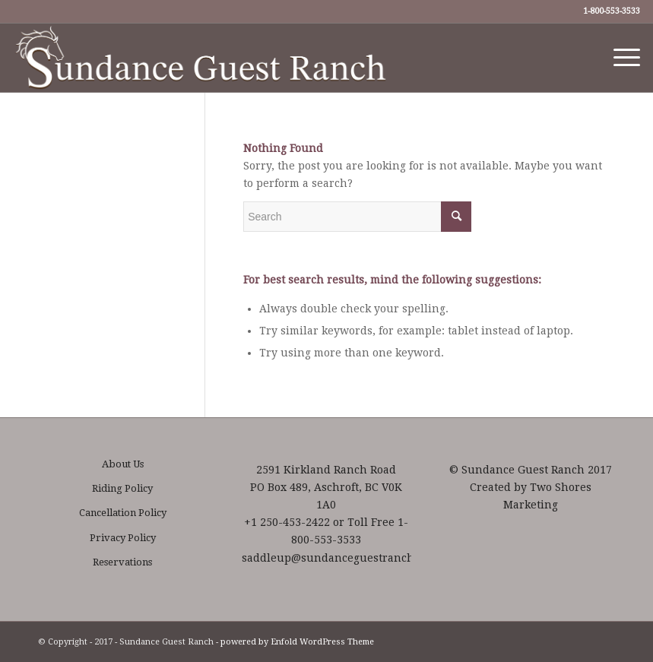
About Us (123, 464)
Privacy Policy (123, 537)
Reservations (122, 562)
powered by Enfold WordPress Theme (297, 642)
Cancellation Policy (122, 512)
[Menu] (619, 58)
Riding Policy (122, 488)
